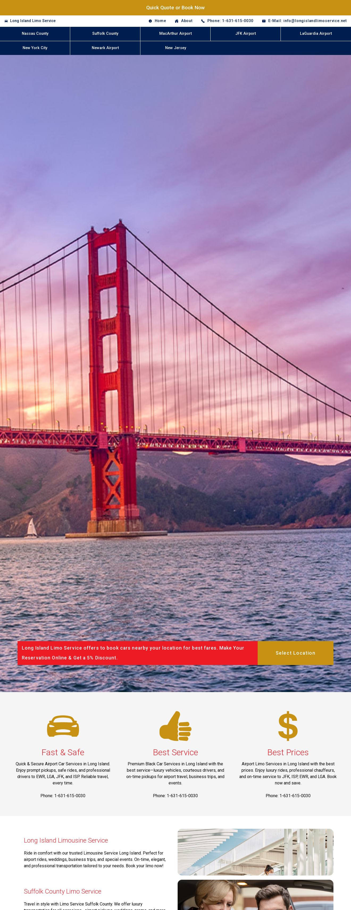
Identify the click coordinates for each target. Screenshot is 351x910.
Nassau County (35, 33)
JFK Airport (245, 33)
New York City (35, 48)
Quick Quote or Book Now (175, 8)
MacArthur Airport (175, 33)
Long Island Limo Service (33, 21)
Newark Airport (105, 48)
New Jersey (175, 48)
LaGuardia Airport (316, 33)
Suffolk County (105, 33)
